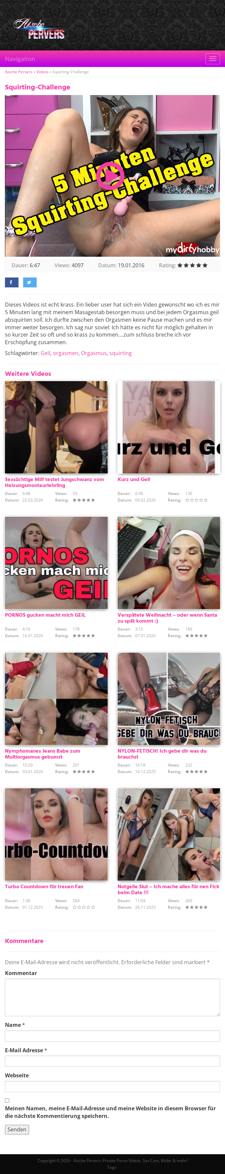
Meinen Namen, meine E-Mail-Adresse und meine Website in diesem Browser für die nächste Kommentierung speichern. (110, 1112)
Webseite (17, 1075)
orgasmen (65, 353)
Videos (42, 72)
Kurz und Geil (134, 479)
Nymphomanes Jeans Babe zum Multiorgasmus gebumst (42, 754)
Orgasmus (94, 353)
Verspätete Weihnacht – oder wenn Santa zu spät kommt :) (167, 618)
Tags (111, 1167)
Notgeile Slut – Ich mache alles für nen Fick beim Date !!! (168, 890)
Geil (45, 353)
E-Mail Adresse (24, 1050)
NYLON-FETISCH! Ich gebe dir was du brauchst (162, 754)
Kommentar (21, 973)
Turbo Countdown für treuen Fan (44, 887)
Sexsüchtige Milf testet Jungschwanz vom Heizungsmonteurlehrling (54, 482)
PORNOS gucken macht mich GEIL (45, 615)
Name (13, 1024)
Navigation (20, 59)
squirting (120, 353)
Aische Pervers (18, 72)
